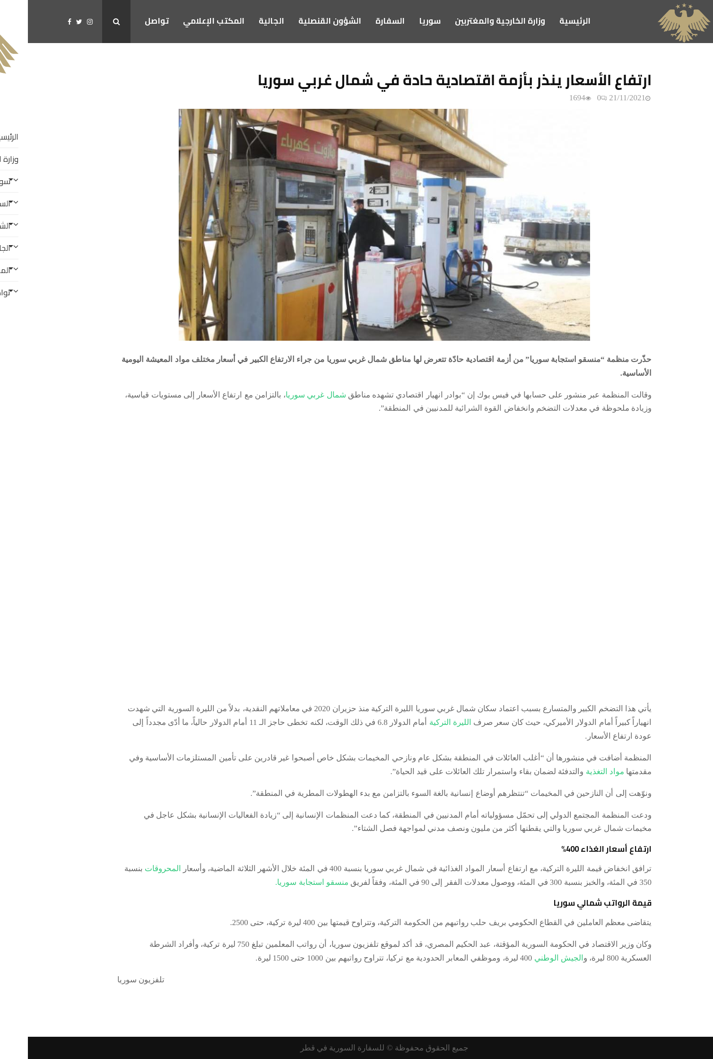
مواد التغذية (577, 771)
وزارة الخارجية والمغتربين (472, 20)
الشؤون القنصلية (301, 20)
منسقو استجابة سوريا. (284, 882)
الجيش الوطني (531, 957)
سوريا (402, 20)
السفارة (362, 20)
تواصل (129, 20)
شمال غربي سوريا (288, 394)
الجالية (243, 20)
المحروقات (135, 868)
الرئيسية (547, 20)
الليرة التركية (423, 722)
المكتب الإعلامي (186, 20)
